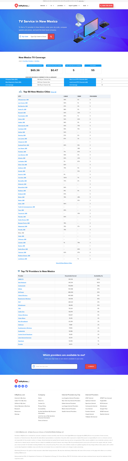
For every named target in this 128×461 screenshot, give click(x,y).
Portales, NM (22, 152)
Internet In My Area (20, 398)
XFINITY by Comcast (106, 398)
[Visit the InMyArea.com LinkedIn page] (22, 386)
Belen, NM (21, 197)
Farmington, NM (23, 116)
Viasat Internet (89, 414)
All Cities (37, 61)
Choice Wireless (23, 315)
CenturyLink (21, 286)
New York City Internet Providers (71, 401)
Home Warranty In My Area (22, 406)
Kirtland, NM (22, 194)
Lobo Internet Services (24, 338)
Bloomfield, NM (22, 187)
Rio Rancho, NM (23, 106)
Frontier (20, 344)
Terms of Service (43, 420)
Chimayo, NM (22, 239)
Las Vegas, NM (22, 148)
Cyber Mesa (21, 318)
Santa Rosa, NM (23, 249)
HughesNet (103, 401)
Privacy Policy (42, 406)
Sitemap (17, 414)
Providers (30, 61)
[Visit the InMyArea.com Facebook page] (16, 386)
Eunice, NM (21, 246)
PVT (19, 302)
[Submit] (51, 36)
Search (91, 366)
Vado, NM (21, 236)
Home (40, 398)
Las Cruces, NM (23, 103)
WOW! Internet (104, 411)
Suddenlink (21, 331)
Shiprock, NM (22, 184)
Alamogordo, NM (23, 126)
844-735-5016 (107, 6)
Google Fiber (104, 409)
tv (51, 5)
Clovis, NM (21, 119)
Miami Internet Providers (69, 409)
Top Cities (25, 61)
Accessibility (41, 409)
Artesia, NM (21, 158)
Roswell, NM (22, 113)
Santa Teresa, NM (23, 220)
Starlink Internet (104, 414)
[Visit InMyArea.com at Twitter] (19, 386)
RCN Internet (104, 403)
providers (60, 5)
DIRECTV (21, 279)
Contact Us (41, 403)
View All (53, 92)
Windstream (21, 305)
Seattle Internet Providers (69, 411)
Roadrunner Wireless (24, 299)
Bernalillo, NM (22, 181)
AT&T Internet (89, 398)
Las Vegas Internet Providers (70, 406)
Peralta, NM (21, 229)
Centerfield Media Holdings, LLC (54, 432)
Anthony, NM (22, 168)
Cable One (21, 312)
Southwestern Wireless (25, 328)
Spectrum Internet (90, 403)
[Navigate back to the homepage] (22, 6)
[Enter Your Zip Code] (54, 366)
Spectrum (21, 341)
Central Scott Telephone (25, 334)
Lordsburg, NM (22, 259)
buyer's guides (73, 5)
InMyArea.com (23, 432)
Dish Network (22, 282)
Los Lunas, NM (22, 138)
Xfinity (20, 289)
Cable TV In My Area (20, 401)
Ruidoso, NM (22, 191)
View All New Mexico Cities (64, 263)
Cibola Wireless (22, 295)
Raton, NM (21, 200)
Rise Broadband (23, 321)
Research (17, 409)
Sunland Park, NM (23, 145)
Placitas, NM (22, 217)
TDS (19, 308)
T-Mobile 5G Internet (91, 417)
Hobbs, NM (21, 122)
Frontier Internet (90, 411)
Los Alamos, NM (23, 155)
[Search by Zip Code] (38, 36)
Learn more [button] (81, 1)
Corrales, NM (22, 177)
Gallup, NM (21, 132)
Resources (18, 411)
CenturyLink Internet (91, 406)
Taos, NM (21, 210)
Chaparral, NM (22, 142)
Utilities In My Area (20, 403)
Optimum (21, 325)
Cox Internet (89, 409)
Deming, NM (22, 135)
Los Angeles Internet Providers (70, 398)
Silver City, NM (22, 164)
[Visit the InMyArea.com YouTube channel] (26, 386)
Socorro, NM (22, 174)
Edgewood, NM (22, 226)
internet (42, 5)
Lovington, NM (22, 161)
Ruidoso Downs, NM (24, 256)
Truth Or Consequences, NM (26, 207)
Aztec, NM (21, 203)
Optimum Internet (90, 401)
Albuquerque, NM (23, 99)
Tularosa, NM (22, 252)
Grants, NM (21, 171)
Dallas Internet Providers (69, 403)
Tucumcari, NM (22, 213)
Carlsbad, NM (22, 129)
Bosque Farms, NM (24, 223)
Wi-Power (21, 292)
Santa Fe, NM (22, 109)
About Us (41, 401)
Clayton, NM (21, 242)
